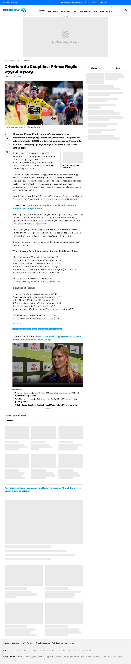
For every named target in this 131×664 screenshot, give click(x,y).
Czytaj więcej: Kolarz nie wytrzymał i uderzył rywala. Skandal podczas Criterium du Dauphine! (43, 489)
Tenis (75, 11)
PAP (23, 643)
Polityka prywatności (59, 643)
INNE (34, 329)
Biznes (88, 657)
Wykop (7, 152)
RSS (126, 2)
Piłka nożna (52, 11)
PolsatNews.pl (77, 3)
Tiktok (123, 2)
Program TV (7, 3)
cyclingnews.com (39, 223)
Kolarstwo (26, 60)
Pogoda (43, 651)
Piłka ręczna (106, 11)
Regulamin (15, 643)
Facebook (109, 2)
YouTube (116, 2)
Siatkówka (65, 11)
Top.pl (119, 657)
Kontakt (6, 643)
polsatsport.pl (9, 60)
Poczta (26, 657)
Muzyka (46, 660)
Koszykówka (85, 11)
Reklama (30, 643)
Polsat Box (77, 651)
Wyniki (15, 3)
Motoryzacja (97, 657)
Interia (19, 657)
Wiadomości (28, 651)
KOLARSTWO (43, 329)
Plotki (66, 657)
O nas (72, 643)
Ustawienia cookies (43, 643)
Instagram (120, 2)
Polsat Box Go (66, 3)
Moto (95, 11)
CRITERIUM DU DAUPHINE (22, 329)
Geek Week (63, 651)
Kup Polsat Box (89, 3)
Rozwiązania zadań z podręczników (29, 660)
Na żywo (41, 657)
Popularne (11, 420)
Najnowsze (95, 68)
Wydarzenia (74, 657)
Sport (36, 651)
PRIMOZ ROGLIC (55, 329)
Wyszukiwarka (126, 10)
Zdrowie (106, 657)
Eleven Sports (52, 651)
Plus (70, 651)
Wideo (42, 10)
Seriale (113, 657)
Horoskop (59, 657)
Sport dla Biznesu (101, 3)
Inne (18, 60)
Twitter (113, 2)
